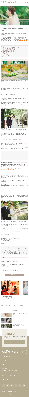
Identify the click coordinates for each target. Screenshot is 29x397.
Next (27, 290)
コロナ (7, 305)
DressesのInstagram (4, 226)
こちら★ (26, 147)
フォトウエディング (6, 370)
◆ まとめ (2, 56)
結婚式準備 (2, 27)
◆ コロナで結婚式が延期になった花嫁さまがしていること (10, 47)
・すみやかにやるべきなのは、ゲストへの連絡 (8, 48)
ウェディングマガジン (6, 356)
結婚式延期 (2, 305)
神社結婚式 (14, 370)
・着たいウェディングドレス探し (6, 55)
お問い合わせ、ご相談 (16, 342)
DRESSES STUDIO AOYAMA (8, 375)
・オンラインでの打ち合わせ (5, 52)
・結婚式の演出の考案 (4, 54)
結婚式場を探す (5, 360)
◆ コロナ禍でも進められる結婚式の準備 (7, 51)
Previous (1, 290)
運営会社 (4, 391)
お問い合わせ (5, 379)
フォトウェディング (16, 305)
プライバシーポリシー (12, 391)
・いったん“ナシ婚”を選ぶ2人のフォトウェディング (8, 50)
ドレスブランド (5, 364)
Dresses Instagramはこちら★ (5, 234)
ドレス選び (10, 305)
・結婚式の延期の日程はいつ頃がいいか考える (8, 49)
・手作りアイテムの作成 (4, 53)
